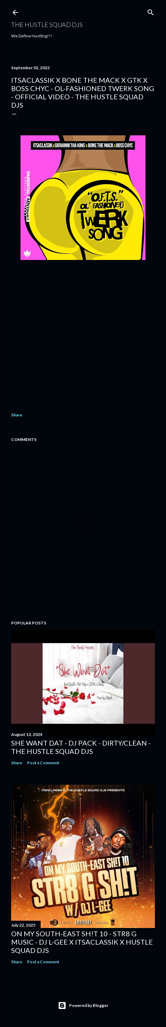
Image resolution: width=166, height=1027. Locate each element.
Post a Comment (43, 762)
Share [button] (16, 414)
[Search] (151, 11)
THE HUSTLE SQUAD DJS (47, 24)
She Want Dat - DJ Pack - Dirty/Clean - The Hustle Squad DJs (81, 747)
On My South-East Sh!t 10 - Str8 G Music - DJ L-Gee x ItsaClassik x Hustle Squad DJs (82, 941)
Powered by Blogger (83, 1005)
